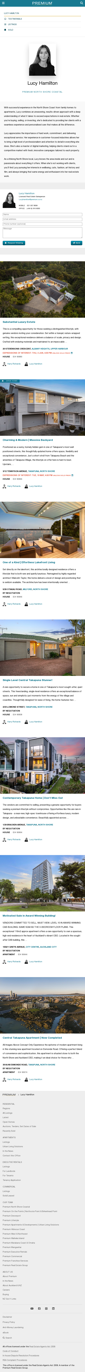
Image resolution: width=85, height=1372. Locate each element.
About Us (8, 1272)
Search (7, 1338)
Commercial (9, 1187)
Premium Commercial (12, 1256)
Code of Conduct (10, 1351)
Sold (8, 30)
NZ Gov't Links (9, 1299)
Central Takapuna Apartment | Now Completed (32, 1038)
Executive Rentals (12, 1162)
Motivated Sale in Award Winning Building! (29, 916)
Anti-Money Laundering (13, 1327)
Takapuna (33, 471)
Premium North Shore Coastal (42, 92)
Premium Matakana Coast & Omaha (19, 1243)
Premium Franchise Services (15, 1261)
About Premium (10, 1276)
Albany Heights (41, 349)
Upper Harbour (59, 349)
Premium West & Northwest (15, 1234)
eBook (5, 1333)
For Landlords (9, 1171)
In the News (8, 1151)
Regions (6, 1108)
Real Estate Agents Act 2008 (42, 1347)
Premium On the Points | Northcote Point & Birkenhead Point (30, 1211)
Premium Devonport (12, 1216)
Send (76, 243)
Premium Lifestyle (11, 1220)
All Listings (7, 1113)
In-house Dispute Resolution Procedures (21, 1356)
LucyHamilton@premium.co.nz (30, 199)
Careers (6, 1290)
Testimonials (13, 19)
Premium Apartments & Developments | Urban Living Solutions (31, 1225)
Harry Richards (12, 364)
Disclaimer (7, 1317)
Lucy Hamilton (26, 193)
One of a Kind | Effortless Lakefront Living (29, 562)
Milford (27, 589)
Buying (6, 1294)
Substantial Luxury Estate (19, 322)
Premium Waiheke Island (13, 1238)
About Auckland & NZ (12, 1286)
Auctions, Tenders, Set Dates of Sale (19, 1126)
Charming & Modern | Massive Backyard (28, 440)
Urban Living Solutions (13, 1147)
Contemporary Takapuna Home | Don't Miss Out (33, 798)
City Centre (32, 947)
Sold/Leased (8, 1196)
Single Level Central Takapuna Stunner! (27, 680)
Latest (6, 1117)
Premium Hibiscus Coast (14, 1229)
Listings (10, 24)
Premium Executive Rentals (15, 1252)
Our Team (8, 1202)
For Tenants (8, 1176)
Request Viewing (14, 243)
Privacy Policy (9, 1322)
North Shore (47, 471)
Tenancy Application (12, 1180)
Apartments (9, 1138)
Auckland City (48, 947)
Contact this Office (11, 1156)
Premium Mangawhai (12, 1247)
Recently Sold (9, 1131)
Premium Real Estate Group (15, 1265)
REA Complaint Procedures (15, 1360)
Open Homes (9, 1122)
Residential (9, 1104)
